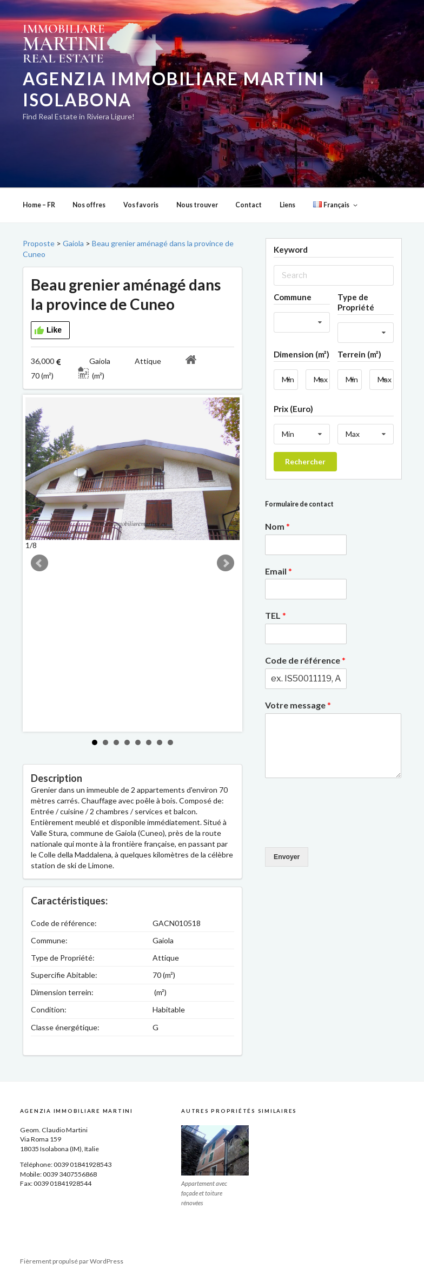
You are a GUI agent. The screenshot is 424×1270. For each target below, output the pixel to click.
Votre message (298, 705)
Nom (277, 526)
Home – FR (39, 205)
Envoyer (287, 857)
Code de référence (305, 660)
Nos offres (88, 205)
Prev (39, 563)
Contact (248, 205)
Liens (287, 205)
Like (48, 330)
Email (278, 571)
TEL (275, 615)
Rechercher (305, 461)
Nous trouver (197, 205)
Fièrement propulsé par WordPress (71, 1261)
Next (225, 563)
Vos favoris (140, 205)
